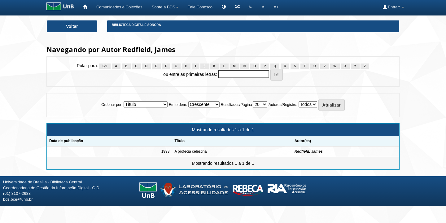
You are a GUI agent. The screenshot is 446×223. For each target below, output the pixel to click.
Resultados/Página (236, 105)
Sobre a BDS (165, 7)
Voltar (72, 26)
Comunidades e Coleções (119, 7)
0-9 (105, 66)
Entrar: (393, 6)
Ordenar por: (111, 105)
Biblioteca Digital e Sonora (136, 25)
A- (250, 7)
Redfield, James (309, 151)
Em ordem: (178, 105)
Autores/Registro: (283, 105)
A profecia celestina (190, 151)
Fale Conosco (200, 7)
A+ (276, 7)
